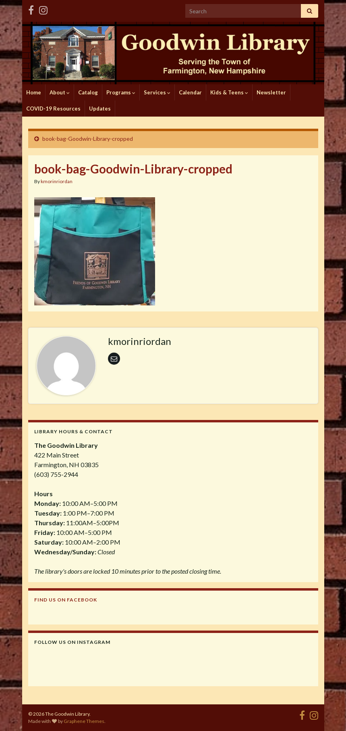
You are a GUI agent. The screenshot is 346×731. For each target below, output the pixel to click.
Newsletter (271, 92)
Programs (120, 92)
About (60, 92)
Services (157, 92)
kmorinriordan (57, 181)
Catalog (88, 92)
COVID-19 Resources (53, 108)
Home (33, 92)
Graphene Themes (84, 721)
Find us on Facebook (65, 600)
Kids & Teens (229, 92)
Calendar (190, 92)
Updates (100, 108)
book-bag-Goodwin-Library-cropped (87, 138)
